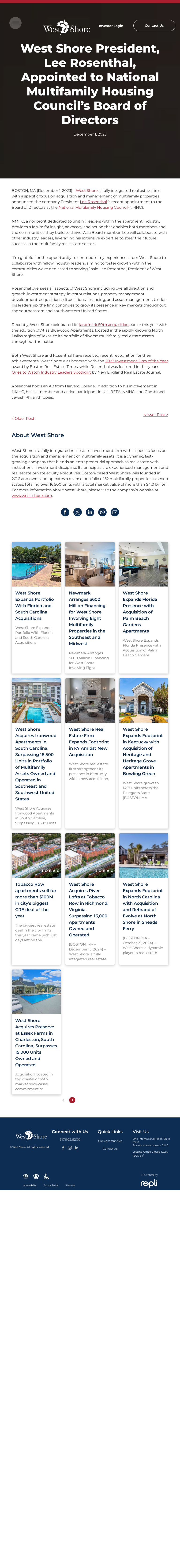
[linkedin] (77, 1148)
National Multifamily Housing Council (93, 207)
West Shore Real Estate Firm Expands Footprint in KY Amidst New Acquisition (89, 742)
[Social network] (25, 1177)
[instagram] (70, 1148)
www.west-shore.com (32, 495)
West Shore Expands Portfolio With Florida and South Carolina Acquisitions (34, 605)
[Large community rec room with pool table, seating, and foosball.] (143, 564)
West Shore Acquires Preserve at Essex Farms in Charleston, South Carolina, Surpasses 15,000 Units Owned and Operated (36, 1042)
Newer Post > (155, 415)
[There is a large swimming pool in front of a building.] (143, 855)
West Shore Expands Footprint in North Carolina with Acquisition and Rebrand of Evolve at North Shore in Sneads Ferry (143, 906)
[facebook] (63, 1148)
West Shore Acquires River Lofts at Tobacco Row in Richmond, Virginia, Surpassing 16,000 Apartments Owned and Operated (88, 910)
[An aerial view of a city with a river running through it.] (36, 855)
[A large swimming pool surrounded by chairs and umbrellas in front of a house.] (36, 991)
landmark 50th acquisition (104, 324)
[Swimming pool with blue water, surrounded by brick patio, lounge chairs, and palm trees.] (36, 564)
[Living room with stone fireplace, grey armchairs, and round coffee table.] (89, 700)
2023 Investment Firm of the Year (136, 361)
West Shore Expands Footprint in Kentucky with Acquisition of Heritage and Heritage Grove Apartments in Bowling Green (143, 751)
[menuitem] (110, 1141)
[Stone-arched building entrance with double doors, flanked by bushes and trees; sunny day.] (143, 700)
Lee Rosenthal (93, 202)
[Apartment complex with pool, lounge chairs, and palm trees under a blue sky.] (36, 700)
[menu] (15, 23)
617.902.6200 (70, 1139)
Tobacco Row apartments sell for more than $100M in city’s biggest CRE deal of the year (35, 900)
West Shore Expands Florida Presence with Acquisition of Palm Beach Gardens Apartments (140, 612)
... (99, 1100)
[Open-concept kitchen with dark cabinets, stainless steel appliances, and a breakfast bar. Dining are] (89, 564)
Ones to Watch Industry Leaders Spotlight (51, 372)
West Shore (87, 190)
